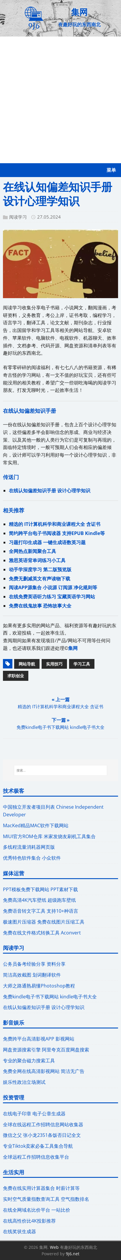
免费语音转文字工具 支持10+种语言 (40, 911)
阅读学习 (18, 217)
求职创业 (15, 675)
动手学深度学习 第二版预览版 (40, 569)
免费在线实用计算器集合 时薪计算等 (41, 1188)
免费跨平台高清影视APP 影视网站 (38, 1039)
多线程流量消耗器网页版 (29, 847)
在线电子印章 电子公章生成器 (34, 1113)
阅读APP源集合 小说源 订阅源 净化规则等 (53, 587)
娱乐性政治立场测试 (24, 1082)
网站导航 (27, 664)
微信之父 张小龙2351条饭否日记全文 (42, 1135)
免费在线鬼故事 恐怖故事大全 (40, 605)
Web (54, 1247)
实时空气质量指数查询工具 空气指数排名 (46, 1199)
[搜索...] (60, 770)
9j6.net (72, 1253)
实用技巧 (54, 664)
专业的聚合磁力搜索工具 (29, 1060)
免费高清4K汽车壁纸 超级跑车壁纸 (39, 900)
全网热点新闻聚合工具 (32, 551)
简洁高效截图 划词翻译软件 (32, 975)
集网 (73, 648)
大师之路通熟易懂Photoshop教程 (39, 985)
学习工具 (81, 664)
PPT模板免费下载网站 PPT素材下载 (40, 889)
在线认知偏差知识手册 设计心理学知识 (49, 490)
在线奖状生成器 (19, 1231)
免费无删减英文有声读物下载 (39, 578)
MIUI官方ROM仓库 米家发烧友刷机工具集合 (49, 836)
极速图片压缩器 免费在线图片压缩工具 (43, 922)
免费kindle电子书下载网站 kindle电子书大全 (50, 996)
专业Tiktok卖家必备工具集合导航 (38, 1146)
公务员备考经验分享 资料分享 (34, 964)
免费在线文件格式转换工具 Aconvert (42, 932)
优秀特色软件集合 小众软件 (32, 858)
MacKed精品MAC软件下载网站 (35, 825)
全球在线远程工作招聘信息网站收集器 (43, 1124)
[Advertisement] (60, 99)
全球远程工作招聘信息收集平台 (36, 1157)
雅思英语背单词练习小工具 (37, 560)
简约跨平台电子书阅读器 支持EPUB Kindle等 (57, 533)
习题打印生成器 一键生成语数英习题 (47, 542)
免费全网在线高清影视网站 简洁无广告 (43, 1071)
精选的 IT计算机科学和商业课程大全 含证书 (54, 524)
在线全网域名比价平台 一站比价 (36, 1210)
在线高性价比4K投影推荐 (29, 1221)
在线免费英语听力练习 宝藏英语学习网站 (52, 596)
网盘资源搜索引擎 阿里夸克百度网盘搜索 (46, 1049)
